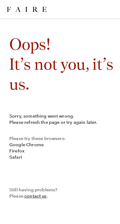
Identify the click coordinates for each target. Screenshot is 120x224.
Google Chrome (26, 144)
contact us (35, 195)
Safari (15, 157)
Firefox (17, 150)
